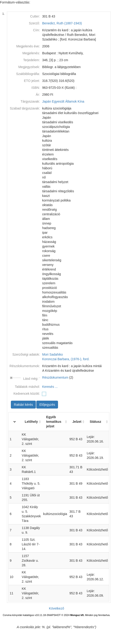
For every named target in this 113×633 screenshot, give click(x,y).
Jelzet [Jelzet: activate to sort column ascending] (76, 421)
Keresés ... (50, 386)
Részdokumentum (55, 377)
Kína (81, 101)
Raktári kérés (23, 404)
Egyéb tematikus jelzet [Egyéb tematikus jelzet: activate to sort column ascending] (53, 421)
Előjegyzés (47, 404)
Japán (46, 101)
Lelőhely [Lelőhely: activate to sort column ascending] (31, 421)
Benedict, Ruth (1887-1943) (62, 23)
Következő (56, 608)
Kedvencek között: (26, 393)
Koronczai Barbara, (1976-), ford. (66, 359)
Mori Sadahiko (52, 354)
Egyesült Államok (64, 101)
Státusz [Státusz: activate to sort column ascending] (95, 421)
